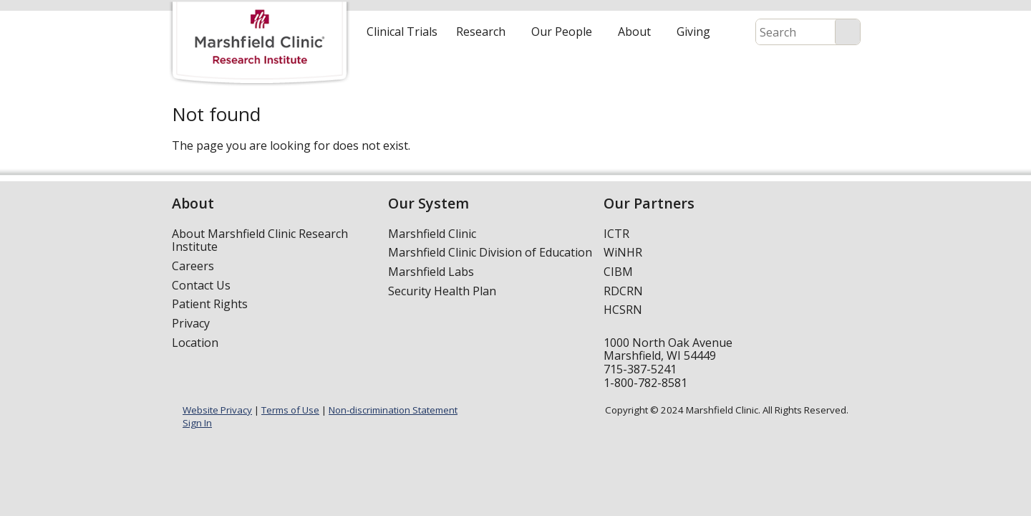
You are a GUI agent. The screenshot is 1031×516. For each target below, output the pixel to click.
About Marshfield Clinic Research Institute (260, 240)
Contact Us (201, 285)
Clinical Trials (402, 31)
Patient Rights (210, 304)
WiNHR (623, 252)
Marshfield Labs (431, 272)
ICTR (616, 234)
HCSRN (623, 309)
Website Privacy (217, 409)
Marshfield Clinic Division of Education (490, 252)
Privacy (191, 323)
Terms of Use (290, 409)
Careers (193, 266)
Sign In (197, 422)
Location (195, 342)
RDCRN (623, 291)
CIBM (618, 272)
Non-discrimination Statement (393, 409)
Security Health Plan (442, 291)
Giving (693, 31)
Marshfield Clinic (432, 234)
